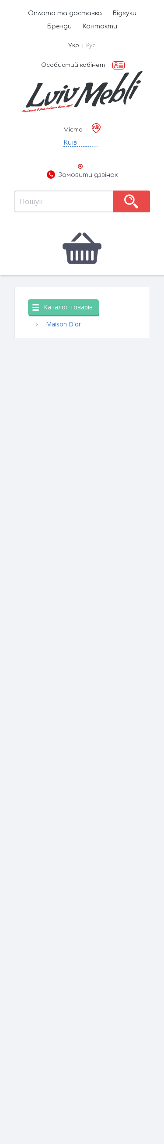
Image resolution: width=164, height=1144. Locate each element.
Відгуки (124, 13)
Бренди (59, 26)
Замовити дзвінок (82, 175)
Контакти (99, 26)
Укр (73, 45)
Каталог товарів (62, 307)
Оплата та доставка (65, 13)
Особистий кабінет (73, 65)
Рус (91, 45)
